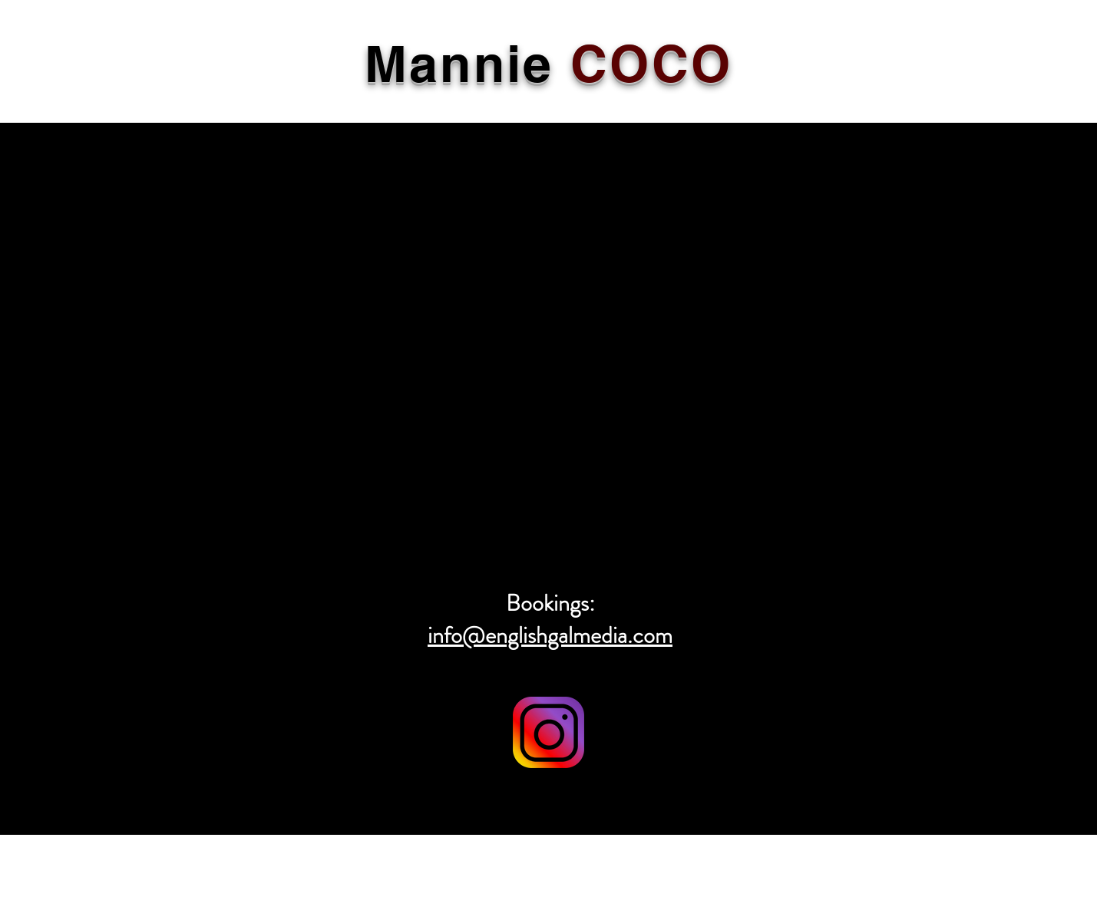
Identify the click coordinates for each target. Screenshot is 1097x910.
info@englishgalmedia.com (550, 635)
